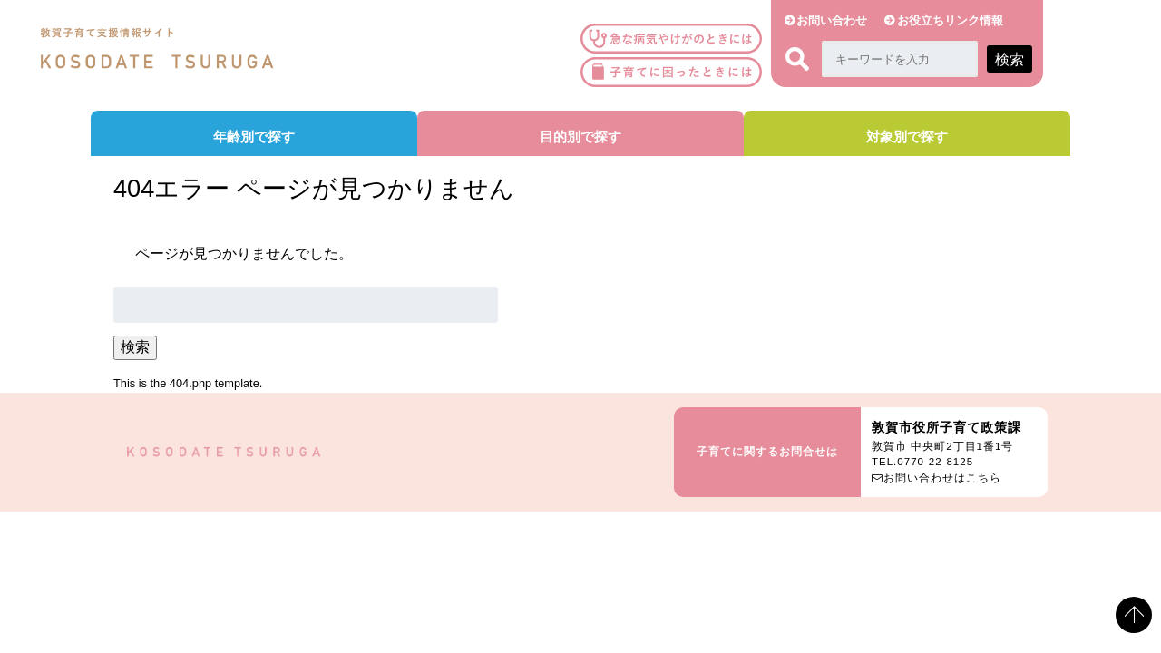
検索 (135, 347)
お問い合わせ (831, 20)
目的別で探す (580, 136)
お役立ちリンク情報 (950, 20)
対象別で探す (907, 136)
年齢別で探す (254, 136)
